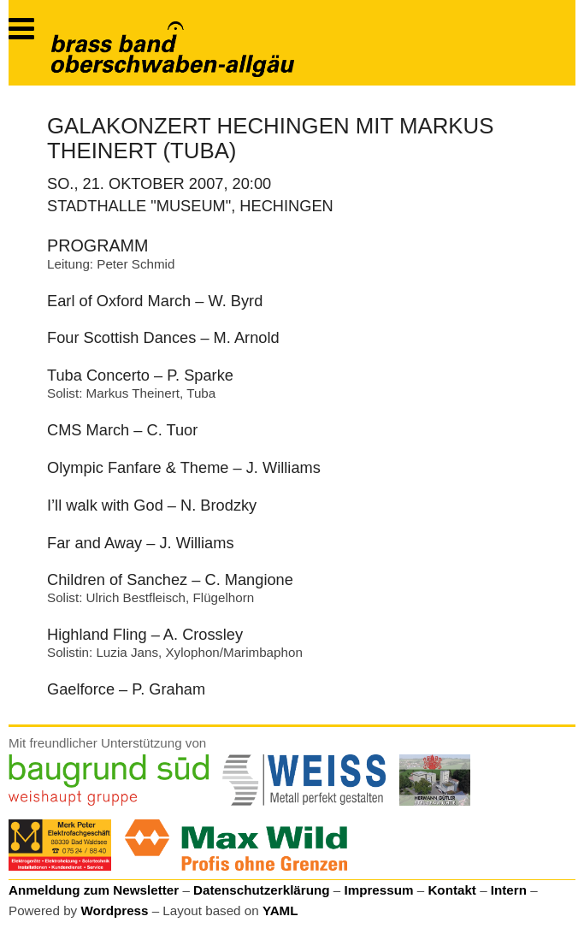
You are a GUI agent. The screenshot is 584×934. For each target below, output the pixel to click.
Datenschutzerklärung (261, 890)
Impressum (378, 890)
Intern (509, 890)
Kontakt (452, 890)
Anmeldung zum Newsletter (94, 890)
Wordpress (114, 910)
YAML (280, 910)
